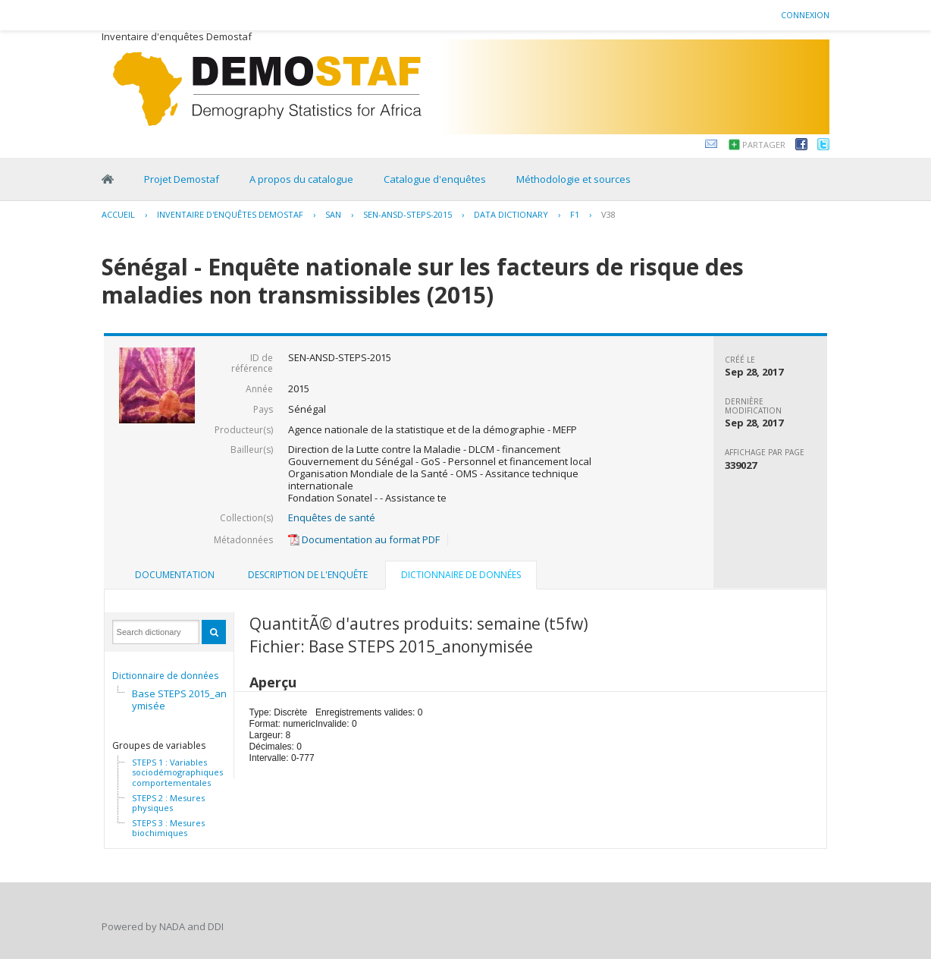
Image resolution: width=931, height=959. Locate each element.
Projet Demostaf (181, 179)
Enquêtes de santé (331, 517)
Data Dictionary (511, 214)
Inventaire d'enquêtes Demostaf (230, 214)
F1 (574, 214)
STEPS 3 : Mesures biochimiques (168, 828)
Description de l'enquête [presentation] (308, 574)
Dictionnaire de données (165, 675)
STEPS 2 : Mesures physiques (168, 803)
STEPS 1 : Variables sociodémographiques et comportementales (183, 772)
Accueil (118, 214)
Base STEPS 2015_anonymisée (185, 699)
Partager (763, 144)
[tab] (174, 575)
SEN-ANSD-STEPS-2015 (407, 214)
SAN (333, 214)
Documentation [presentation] (175, 574)
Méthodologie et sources (573, 179)
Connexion (805, 14)
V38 (608, 214)
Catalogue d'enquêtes (435, 179)
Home (108, 179)
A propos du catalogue (301, 179)
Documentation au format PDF (364, 539)
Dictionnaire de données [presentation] (461, 574)
